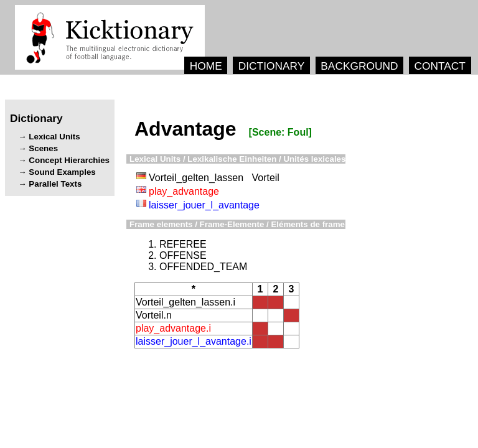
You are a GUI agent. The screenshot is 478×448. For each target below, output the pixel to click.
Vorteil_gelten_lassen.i (185, 302)
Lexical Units (54, 136)
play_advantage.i (173, 328)
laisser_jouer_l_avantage (204, 205)
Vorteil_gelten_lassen (196, 177)
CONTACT (439, 66)
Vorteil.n (154, 315)
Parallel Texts (55, 184)
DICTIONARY (271, 66)
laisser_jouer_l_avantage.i (193, 341)
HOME (206, 66)
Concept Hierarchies (69, 160)
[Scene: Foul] (280, 132)
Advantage (185, 129)
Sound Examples (62, 172)
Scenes (43, 148)
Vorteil (265, 177)
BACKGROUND (359, 66)
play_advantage (184, 191)
